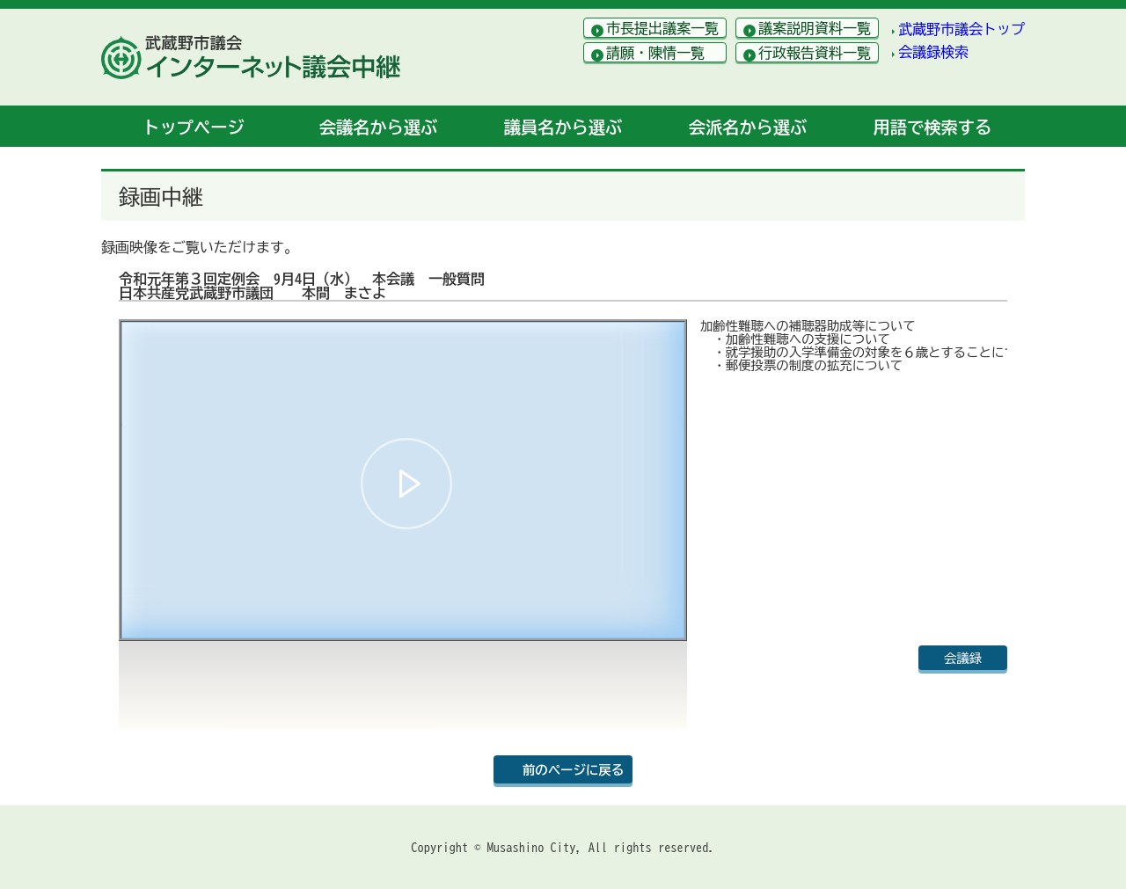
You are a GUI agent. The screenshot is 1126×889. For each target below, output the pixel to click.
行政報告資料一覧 (814, 53)
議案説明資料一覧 (814, 28)
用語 (932, 127)
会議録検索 (933, 52)
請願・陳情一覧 (655, 53)
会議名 (378, 127)
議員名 (563, 127)
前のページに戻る (573, 769)
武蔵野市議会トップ (961, 29)
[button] (406, 483)
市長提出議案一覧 (662, 28)
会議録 (963, 658)
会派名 (748, 127)
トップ (193, 127)
